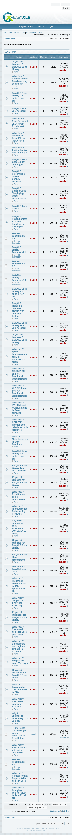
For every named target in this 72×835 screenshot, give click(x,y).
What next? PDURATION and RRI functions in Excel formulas (19, 373)
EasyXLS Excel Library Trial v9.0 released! (20, 468)
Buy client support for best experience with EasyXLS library (19, 527)
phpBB (26, 828)
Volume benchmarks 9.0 (18, 264)
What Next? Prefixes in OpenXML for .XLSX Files (19, 137)
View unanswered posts (14, 32)
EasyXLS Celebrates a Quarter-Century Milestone (18, 176)
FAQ (32, 26)
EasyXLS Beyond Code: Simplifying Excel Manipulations (19, 193)
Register (23, 26)
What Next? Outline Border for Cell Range (19, 150)
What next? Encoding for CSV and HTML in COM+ (20, 688)
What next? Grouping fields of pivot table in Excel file (19, 792)
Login (50, 26)
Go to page (55, 811)
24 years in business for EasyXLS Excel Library (20, 338)
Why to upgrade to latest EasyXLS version (20, 717)
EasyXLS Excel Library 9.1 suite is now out (20, 293)
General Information (16, 242)
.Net (15, 741)
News (16, 72)
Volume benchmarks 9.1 (18, 236)
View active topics (34, 32)
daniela (33, 67)
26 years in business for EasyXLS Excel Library (20, 65)
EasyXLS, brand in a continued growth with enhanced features (18, 309)
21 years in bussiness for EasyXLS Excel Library (20, 616)
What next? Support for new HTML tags (20, 661)
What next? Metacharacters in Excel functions (20, 440)
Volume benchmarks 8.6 (18, 762)
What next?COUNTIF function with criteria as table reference (20, 424)
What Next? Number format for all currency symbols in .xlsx (20, 81)
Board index (10, 39)
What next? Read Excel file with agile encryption (19, 749)
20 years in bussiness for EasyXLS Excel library (20, 674)
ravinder (33, 734)
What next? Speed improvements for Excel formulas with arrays (19, 355)
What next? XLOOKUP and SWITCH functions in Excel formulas (19, 390)
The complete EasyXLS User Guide (19, 569)
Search (41, 26)
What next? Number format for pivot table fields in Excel (20, 777)
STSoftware (38, 830)
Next (68, 811)
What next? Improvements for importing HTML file (19, 510)
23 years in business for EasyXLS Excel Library (20, 481)
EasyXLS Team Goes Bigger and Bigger (19, 162)
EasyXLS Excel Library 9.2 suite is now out (20, 97)
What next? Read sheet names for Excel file (18, 703)
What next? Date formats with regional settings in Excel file (18, 646)
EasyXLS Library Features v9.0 (19, 277)
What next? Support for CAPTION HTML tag (18, 602)
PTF (47, 830)
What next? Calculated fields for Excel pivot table (19, 631)
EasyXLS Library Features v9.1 (19, 250)
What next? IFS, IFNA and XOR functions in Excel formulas (19, 407)
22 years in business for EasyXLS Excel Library (20, 544)
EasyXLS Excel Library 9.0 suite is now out (20, 455)
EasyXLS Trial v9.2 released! (19, 109)
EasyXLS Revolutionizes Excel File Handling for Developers (19, 221)
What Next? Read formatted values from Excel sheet (20, 122)
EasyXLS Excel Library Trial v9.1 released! (20, 325)
